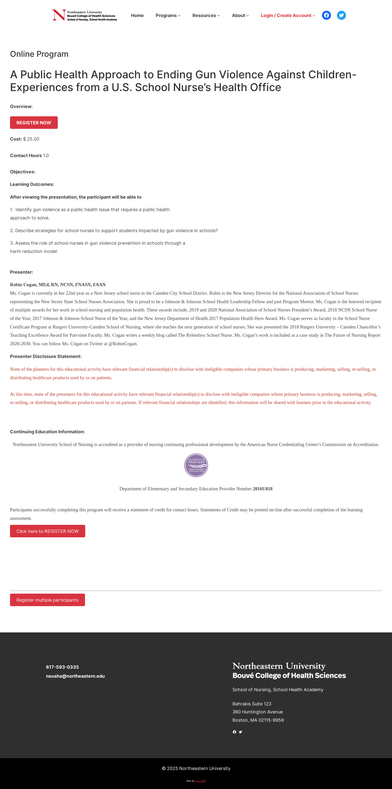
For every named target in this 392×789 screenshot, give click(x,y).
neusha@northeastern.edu (75, 676)
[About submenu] (247, 15)
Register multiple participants (47, 600)
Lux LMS (201, 780)
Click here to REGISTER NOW (47, 531)
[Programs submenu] (179, 15)
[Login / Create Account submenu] (313, 15)
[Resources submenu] (218, 15)
